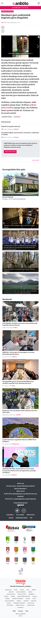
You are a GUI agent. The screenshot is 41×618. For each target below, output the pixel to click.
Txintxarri (9, 605)
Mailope (33, 601)
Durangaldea (15, 444)
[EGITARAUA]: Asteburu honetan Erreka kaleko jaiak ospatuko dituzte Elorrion (19, 324)
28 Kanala (21, 607)
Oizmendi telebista (19, 603)
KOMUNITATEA (20, 7)
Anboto (11, 592)
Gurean (20, 611)
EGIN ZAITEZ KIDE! (10, 151)
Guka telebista (9, 601)
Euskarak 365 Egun (7, 11)
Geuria (34, 596)
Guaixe (28, 598)
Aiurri (22, 589)
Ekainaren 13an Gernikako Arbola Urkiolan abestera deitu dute (19, 411)
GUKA (5, 22)
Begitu (6, 596)
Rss (31, 518)
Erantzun (35, 160)
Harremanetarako (21, 518)
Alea (27, 589)
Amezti (34, 589)
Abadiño (18, 415)
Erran (13, 596)
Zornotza (14, 356)
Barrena (31, 594)
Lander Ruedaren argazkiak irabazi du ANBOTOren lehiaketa (19, 440)
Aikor (15, 589)
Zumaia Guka (31, 605)
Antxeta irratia (21, 592)
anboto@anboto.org (19, 494)
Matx (14, 611)
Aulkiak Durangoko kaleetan (10, 126)
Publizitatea (31, 515)
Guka (34, 598)
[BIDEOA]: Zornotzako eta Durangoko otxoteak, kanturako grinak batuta (18, 353)
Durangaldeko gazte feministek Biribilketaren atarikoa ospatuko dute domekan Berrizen (18, 382)
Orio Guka (31, 603)
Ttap (26, 611)
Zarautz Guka (20, 605)
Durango (17, 116)
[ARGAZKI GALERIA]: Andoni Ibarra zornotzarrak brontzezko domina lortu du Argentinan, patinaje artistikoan (19, 470)
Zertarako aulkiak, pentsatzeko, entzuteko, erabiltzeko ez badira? (20, 133)
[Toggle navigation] (2, 3)
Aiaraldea (8, 589)
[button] (5, 192)
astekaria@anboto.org (20, 499)
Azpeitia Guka (11, 594)
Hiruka (19, 601)
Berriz (13, 385)
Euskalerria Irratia (23, 596)
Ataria (30, 592)
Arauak (11, 518)
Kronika (26, 601)
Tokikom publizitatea (20, 613)
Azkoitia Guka (22, 594)
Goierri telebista (17, 598)
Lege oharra (20, 515)
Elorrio (15, 327)
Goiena (7, 598)
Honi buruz (10, 515)
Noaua (9, 603)
